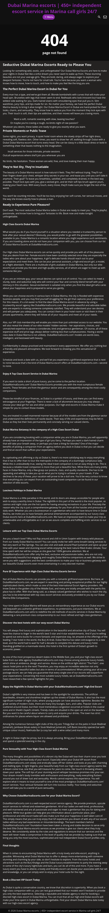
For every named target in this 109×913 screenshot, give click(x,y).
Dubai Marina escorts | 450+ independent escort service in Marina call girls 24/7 (54, 8)
